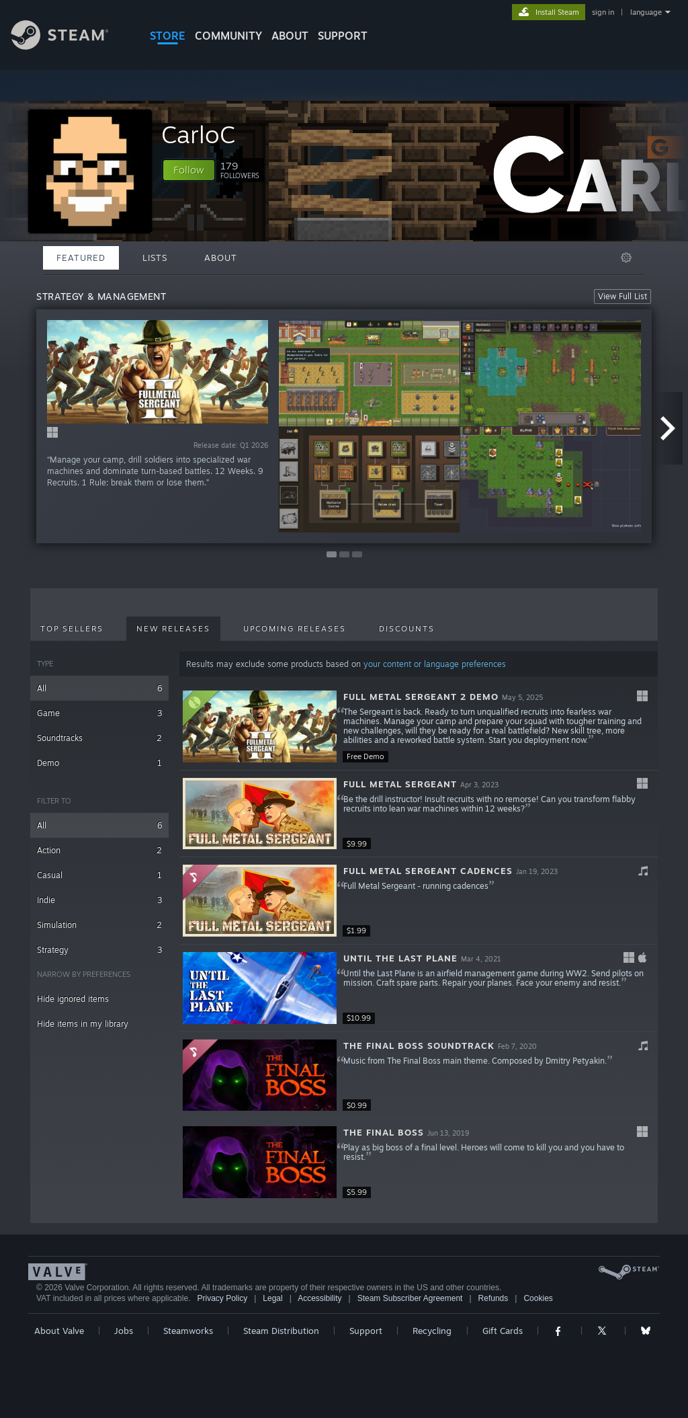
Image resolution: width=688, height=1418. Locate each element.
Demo (99, 763)
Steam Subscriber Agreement (410, 1298)
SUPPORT (343, 35)
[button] (188, 170)
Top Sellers (71, 628)
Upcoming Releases (294, 628)
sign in (603, 12)
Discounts (407, 628)
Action (99, 850)
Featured (80, 257)
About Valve (59, 1330)
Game (99, 713)
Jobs (123, 1330)
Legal (272, 1298)
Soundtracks (99, 738)
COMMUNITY (228, 35)
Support (365, 1330)
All (99, 688)
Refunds (493, 1298)
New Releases (173, 628)
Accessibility (319, 1298)
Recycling (432, 1330)
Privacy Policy (222, 1298)
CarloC (198, 134)
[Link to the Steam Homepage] (70, 46)
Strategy (99, 949)
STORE (167, 35)
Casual (99, 875)
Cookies (537, 1298)
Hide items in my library (82, 1024)
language (646, 12)
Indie (99, 900)
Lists (154, 257)
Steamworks (188, 1330)
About (289, 35)
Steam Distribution (281, 1330)
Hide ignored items (73, 999)
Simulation (99, 925)
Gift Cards (502, 1330)
